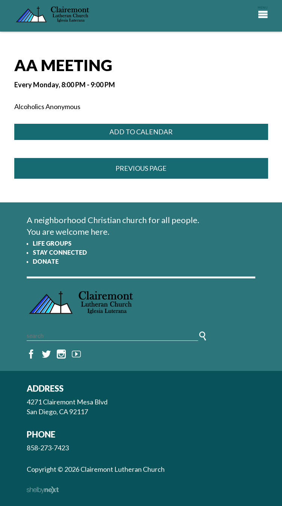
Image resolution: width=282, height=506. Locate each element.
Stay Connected (60, 252)
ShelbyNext (43, 490)
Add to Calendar (141, 132)
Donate (46, 261)
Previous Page (141, 168)
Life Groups (52, 243)
